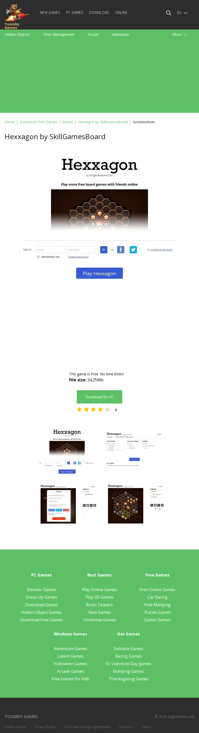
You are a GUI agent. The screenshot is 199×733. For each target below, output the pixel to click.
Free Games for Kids (70, 679)
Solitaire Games (128, 648)
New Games (50, 12)
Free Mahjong (157, 604)
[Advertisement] (99, 77)
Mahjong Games (128, 671)
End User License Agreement (87, 726)
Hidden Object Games (41, 612)
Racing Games (128, 656)
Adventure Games (70, 648)
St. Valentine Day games (128, 663)
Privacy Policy (44, 726)
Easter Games (157, 620)
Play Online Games (99, 589)
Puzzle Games (157, 612)
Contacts (126, 726)
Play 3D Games (100, 597)
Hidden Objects (17, 34)
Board (68, 121)
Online (121, 12)
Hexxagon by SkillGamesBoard (103, 121)
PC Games (74, 12)
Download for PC (99, 396)
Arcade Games (70, 671)
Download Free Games (39, 121)
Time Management (58, 34)
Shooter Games (41, 589)
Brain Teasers (99, 604)
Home (10, 121)
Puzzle (93, 34)
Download (99, 12)
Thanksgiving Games (128, 679)
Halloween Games (70, 663)
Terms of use (15, 726)
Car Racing (157, 597)
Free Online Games (157, 589)
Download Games (41, 604)
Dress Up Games (41, 597)
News (146, 726)
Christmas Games (99, 620)
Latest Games (70, 656)
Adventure (120, 34)
